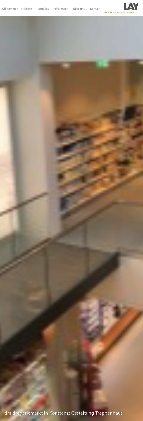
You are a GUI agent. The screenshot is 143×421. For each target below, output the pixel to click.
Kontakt (95, 9)
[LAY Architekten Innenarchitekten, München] (121, 8)
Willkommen (9, 9)
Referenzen (60, 9)
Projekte (26, 9)
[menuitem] (9, 9)
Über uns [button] (80, 9)
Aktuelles (43, 9)
